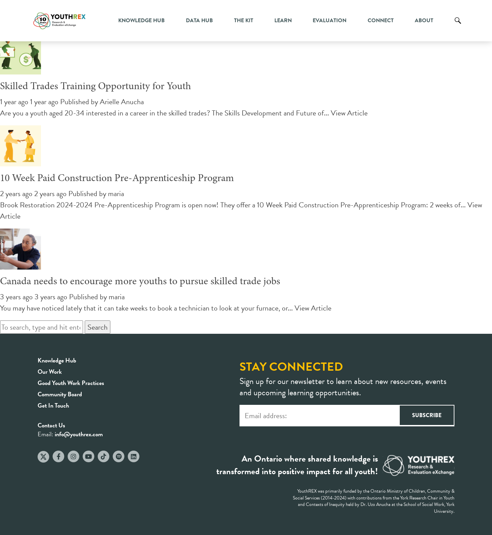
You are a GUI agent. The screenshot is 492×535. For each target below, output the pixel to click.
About (424, 20)
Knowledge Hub (141, 20)
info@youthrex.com (79, 434)
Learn (283, 20)
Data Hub (199, 20)
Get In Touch (53, 405)
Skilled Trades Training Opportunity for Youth (95, 87)
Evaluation (329, 20)
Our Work (50, 371)
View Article (349, 113)
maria (116, 193)
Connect (381, 20)
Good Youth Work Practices (71, 382)
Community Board (60, 394)
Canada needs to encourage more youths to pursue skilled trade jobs (140, 282)
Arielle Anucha (122, 101)
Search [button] (97, 327)
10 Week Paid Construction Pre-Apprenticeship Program (117, 179)
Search (457, 25)
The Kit (243, 20)
